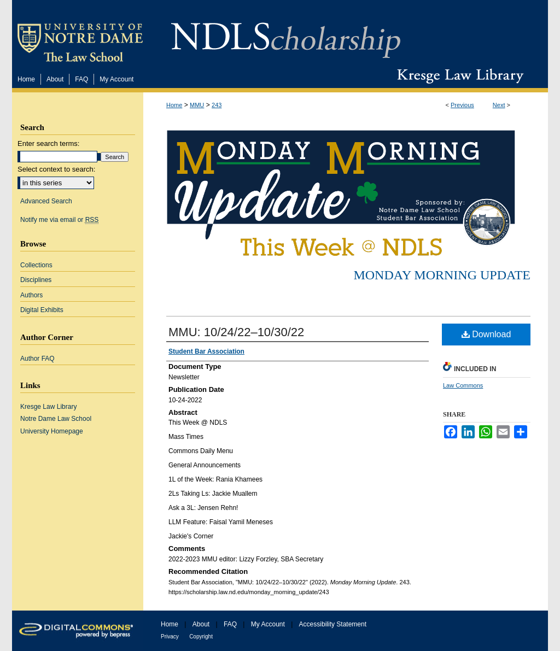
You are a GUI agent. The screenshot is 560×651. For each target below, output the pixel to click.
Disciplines (35, 280)
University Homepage (51, 431)
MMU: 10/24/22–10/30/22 (236, 332)
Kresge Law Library (458, 76)
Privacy (170, 637)
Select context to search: (56, 169)
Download (486, 334)
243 (216, 105)
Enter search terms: (48, 143)
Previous (462, 105)
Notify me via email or (59, 220)
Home (174, 105)
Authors (31, 295)
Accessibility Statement (332, 624)
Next (499, 105)
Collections (36, 265)
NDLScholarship (285, 34)
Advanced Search (46, 201)
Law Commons (463, 385)
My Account (268, 624)
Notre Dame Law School (55, 419)
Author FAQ (37, 358)
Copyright (201, 637)
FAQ (230, 624)
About (200, 624)
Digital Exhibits (41, 310)
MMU (197, 105)
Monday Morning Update (441, 275)
